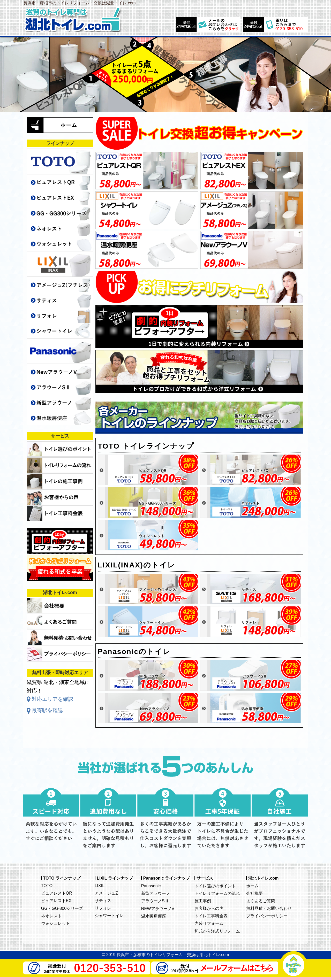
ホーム (252, 885)
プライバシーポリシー (267, 915)
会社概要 (254, 893)
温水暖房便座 (153, 916)
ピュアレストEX (56, 900)
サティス (103, 900)
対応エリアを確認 (52, 699)
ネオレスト (51, 915)
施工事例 (202, 900)
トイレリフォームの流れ (217, 893)
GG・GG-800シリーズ (62, 908)
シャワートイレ (109, 915)
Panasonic (151, 885)
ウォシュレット (55, 923)
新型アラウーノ (155, 893)
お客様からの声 (208, 908)
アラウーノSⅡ (155, 900)
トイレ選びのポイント (215, 885)
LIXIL (99, 885)
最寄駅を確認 (47, 710)
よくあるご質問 (260, 900)
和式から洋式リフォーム (217, 931)
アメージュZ (106, 893)
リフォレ (103, 908)
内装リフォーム (208, 923)
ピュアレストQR (56, 893)
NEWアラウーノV (158, 908)
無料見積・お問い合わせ (269, 908)
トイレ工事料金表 (211, 915)
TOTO (46, 885)
